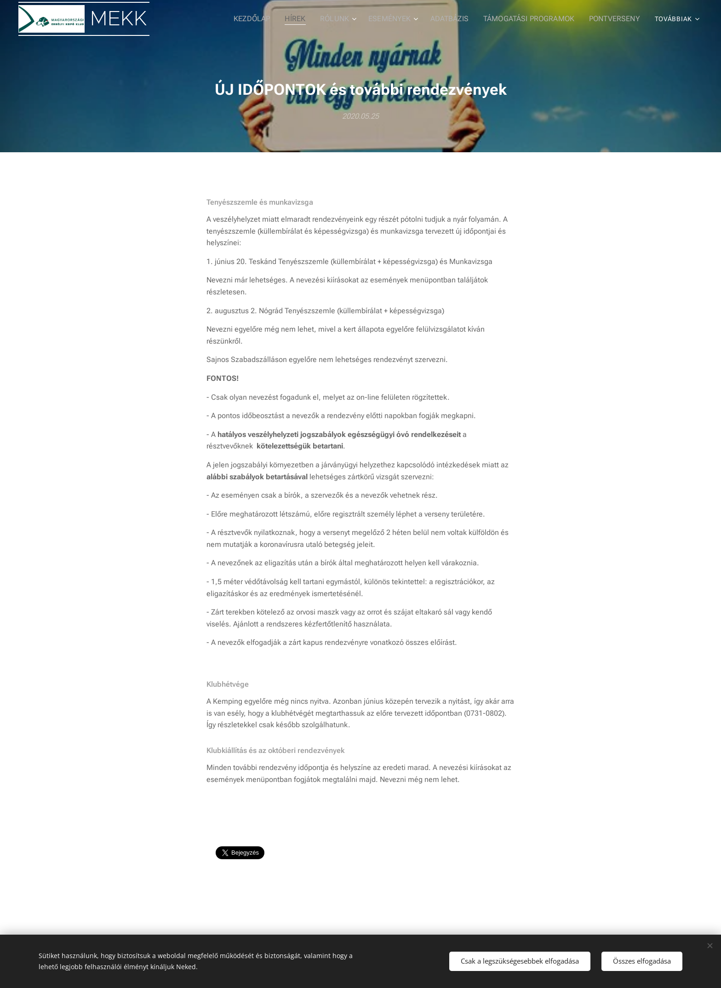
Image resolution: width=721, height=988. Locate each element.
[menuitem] (196, 18)
